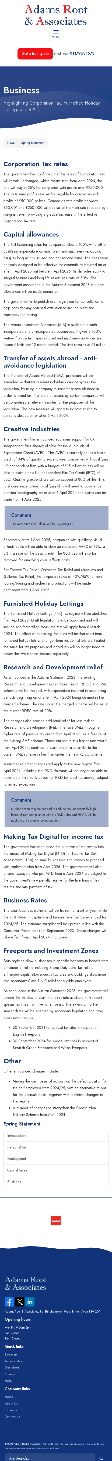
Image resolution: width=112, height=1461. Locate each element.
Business (14, 1182)
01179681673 (82, 53)
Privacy (10, 1374)
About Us (11, 1403)
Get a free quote (35, 53)
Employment (16, 1158)
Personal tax (17, 1147)
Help (8, 1381)
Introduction (16, 1135)
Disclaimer (12, 1367)
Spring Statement (32, 142)
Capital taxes (17, 1170)
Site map (11, 1354)
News (10, 142)
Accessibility (13, 1361)
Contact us (12, 1416)
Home (9, 1397)
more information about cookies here (36, 1448)
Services (11, 1410)
